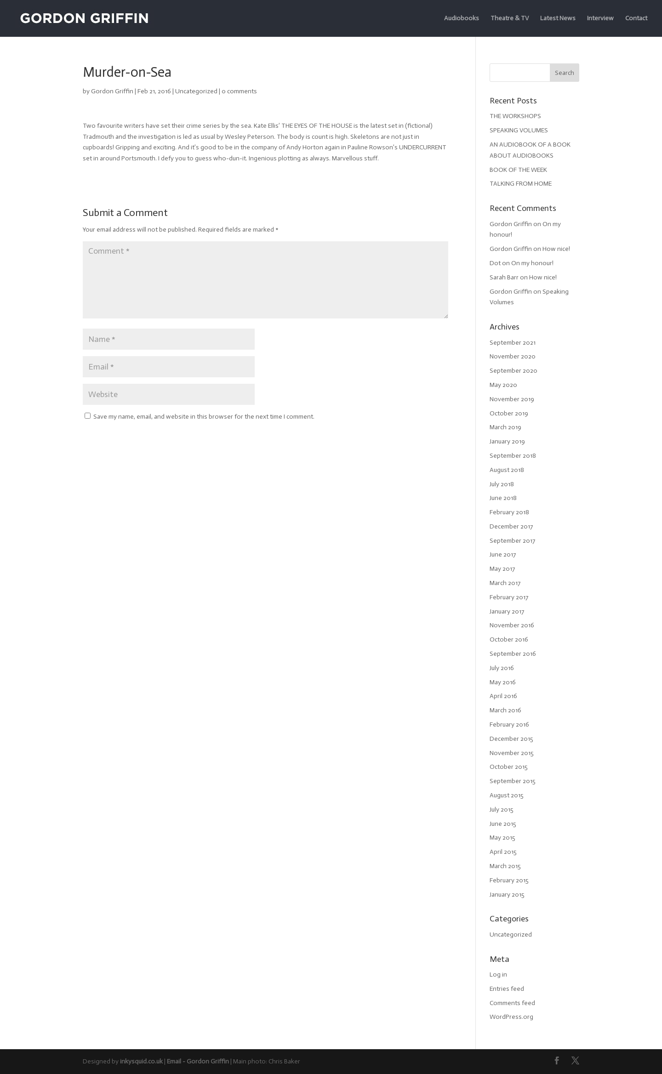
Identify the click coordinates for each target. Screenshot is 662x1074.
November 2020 (513, 356)
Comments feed (512, 1003)
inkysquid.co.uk (141, 1061)
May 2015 (502, 837)
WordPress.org (511, 1017)
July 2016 (502, 668)
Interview (600, 18)
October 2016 (509, 639)
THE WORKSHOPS (515, 116)
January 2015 (507, 894)
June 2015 (503, 824)
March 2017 (505, 583)
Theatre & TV (510, 18)
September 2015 (513, 781)
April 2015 (503, 852)
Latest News (558, 18)
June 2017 (503, 554)
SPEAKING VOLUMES (519, 130)
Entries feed (507, 989)
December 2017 (511, 526)
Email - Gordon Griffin (198, 1061)
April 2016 (503, 696)
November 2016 (512, 625)
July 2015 (502, 809)
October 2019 (509, 413)
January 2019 (507, 441)
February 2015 (509, 880)
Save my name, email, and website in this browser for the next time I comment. (203, 417)
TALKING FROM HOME (521, 184)
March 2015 (505, 866)
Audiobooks (461, 18)
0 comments (239, 91)
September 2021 (513, 343)
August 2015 (507, 795)
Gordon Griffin (112, 91)
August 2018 (507, 470)
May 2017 (502, 569)
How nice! (556, 249)
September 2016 (513, 654)
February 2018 (509, 512)
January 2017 (507, 611)
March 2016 (505, 710)
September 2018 (513, 456)
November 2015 (512, 753)
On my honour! (532, 263)
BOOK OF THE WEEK (518, 170)
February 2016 (509, 724)
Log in (498, 974)
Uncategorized (196, 91)
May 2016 (503, 682)
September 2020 (513, 371)
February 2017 (509, 597)
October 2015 (509, 767)
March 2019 (505, 427)
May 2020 (503, 385)
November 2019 (512, 399)
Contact (636, 18)
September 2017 (512, 541)
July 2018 (502, 484)
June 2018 (503, 498)
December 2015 (511, 739)
